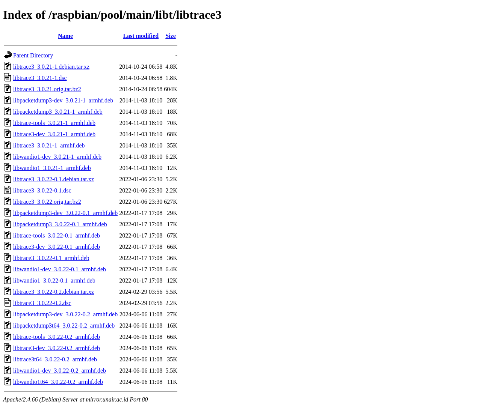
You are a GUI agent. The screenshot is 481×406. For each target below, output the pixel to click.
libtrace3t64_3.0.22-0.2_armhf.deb (55, 359)
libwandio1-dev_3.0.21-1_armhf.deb (57, 156)
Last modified (141, 36)
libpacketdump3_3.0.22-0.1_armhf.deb (60, 224)
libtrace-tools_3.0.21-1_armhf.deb (54, 123)
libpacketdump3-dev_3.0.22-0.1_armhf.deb (65, 213)
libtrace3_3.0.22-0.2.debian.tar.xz (53, 292)
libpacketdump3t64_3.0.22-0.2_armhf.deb (64, 325)
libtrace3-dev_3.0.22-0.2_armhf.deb (56, 348)
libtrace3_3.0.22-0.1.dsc (42, 190)
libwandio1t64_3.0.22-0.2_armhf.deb (58, 382)
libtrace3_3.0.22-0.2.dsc (42, 303)
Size (170, 36)
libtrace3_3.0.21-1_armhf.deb (49, 145)
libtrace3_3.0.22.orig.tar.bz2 (47, 201)
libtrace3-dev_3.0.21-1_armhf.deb (54, 134)
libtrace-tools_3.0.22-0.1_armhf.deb (56, 235)
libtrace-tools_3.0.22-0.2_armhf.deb (56, 337)
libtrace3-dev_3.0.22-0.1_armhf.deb (56, 247)
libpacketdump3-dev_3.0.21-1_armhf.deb (63, 100)
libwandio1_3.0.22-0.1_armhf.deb (54, 280)
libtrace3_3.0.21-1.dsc (40, 78)
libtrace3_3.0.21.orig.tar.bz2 (47, 89)
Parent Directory (33, 55)
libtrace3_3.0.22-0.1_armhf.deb (51, 258)
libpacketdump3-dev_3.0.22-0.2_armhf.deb (65, 314)
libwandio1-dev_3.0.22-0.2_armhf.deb (59, 370)
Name (65, 36)
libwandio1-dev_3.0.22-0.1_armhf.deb (59, 269)
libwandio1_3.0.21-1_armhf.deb (52, 168)
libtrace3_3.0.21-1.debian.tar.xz (51, 66)
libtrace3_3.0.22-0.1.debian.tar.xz (53, 179)
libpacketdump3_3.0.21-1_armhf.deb (58, 111)
